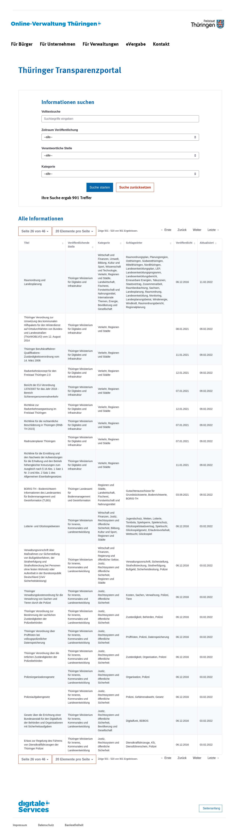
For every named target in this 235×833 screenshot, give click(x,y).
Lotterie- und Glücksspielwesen (42, 526)
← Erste (166, 229)
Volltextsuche (50, 111)
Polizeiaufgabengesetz (37, 696)
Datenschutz (46, 825)
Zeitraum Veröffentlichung (59, 129)
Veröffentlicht (184, 242)
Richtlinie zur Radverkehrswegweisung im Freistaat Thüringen (40, 409)
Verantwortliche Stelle (56, 148)
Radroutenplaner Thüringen (39, 441)
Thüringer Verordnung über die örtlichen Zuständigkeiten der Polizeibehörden (41, 657)
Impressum (20, 825)
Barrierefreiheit (74, 825)
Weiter (197, 229)
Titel (26, 242)
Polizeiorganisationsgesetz (39, 676)
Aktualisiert (207, 242)
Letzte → (213, 229)
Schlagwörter (134, 242)
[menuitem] (21, 44)
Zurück (182, 229)
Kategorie (48, 166)
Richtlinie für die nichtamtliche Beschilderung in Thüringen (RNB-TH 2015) (43, 425)
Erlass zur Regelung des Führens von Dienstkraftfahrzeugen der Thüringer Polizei (43, 744)
